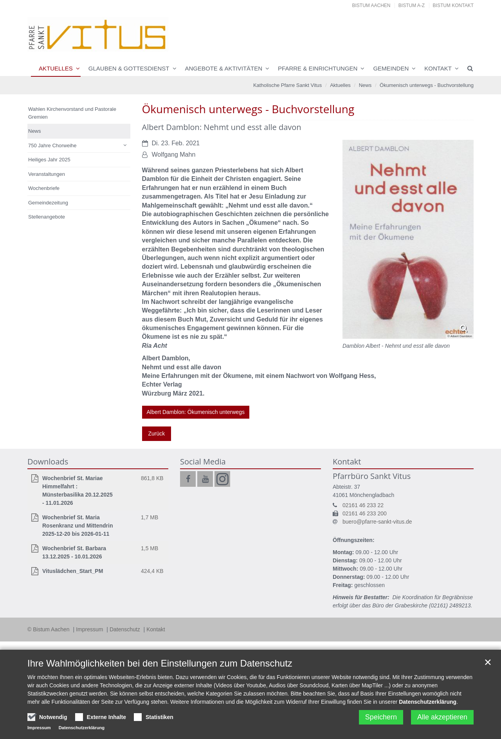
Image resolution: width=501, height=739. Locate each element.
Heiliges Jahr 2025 (49, 160)
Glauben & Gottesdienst (128, 68)
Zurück (156, 433)
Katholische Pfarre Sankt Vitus (287, 85)
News (365, 85)
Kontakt (438, 68)
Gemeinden (391, 68)
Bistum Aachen (371, 5)
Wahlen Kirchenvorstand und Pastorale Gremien (72, 113)
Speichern (381, 717)
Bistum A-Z (411, 5)
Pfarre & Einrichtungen (317, 68)
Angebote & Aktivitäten (224, 68)
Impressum (90, 629)
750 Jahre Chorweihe (52, 145)
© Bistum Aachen (49, 629)
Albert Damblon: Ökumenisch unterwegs (196, 412)
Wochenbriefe (43, 188)
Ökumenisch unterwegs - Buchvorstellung (427, 85)
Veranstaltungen (46, 174)
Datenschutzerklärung (427, 702)
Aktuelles (56, 68)
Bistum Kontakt (453, 5)
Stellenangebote (46, 217)
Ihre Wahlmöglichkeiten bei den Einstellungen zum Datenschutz (159, 663)
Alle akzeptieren (442, 717)
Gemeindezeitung (48, 203)
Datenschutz (126, 629)
